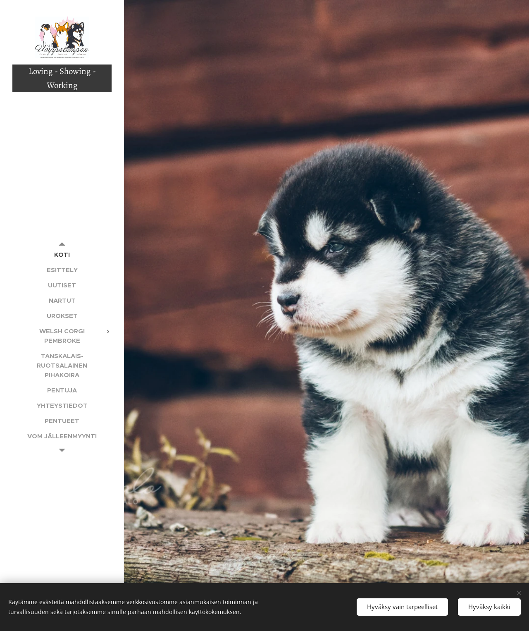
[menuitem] (62, 254)
